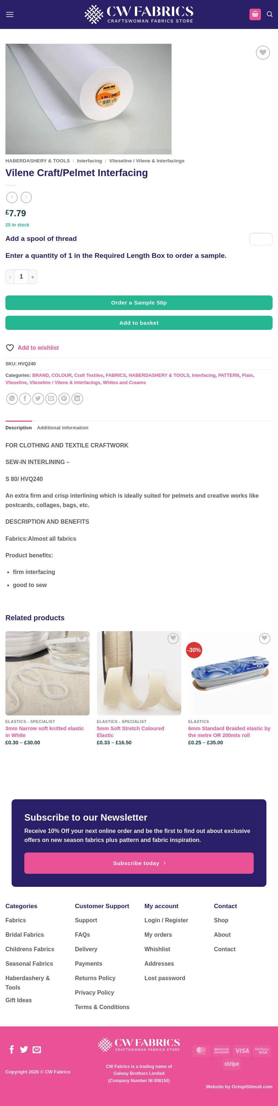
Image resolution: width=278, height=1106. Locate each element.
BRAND (40, 375)
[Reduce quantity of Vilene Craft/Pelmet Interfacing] (9, 276)
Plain (247, 375)
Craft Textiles (88, 375)
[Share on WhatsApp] (12, 399)
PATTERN (229, 375)
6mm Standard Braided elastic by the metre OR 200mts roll (229, 732)
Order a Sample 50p (139, 302)
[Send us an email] (37, 1050)
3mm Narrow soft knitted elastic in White (44, 732)
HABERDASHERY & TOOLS (37, 160)
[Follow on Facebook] (12, 1050)
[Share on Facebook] (25, 399)
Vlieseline (16, 382)
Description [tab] (18, 427)
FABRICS (116, 375)
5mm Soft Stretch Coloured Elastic (130, 732)
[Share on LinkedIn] (77, 399)
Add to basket (139, 323)
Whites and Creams (124, 382)
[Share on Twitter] (38, 399)
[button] (9, 14)
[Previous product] (26, 197)
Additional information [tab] (62, 427)
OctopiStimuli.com (252, 1086)
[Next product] (11, 197)
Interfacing (89, 160)
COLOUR (61, 375)
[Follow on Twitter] (24, 1050)
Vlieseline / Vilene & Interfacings (147, 160)
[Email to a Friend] (51, 399)
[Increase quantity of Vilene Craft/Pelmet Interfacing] (33, 276)
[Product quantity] (21, 276)
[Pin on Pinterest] (64, 399)
